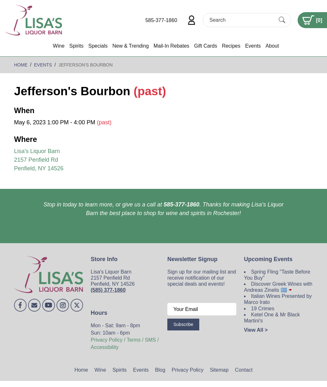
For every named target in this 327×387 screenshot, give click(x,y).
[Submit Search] (282, 20)
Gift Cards (205, 46)
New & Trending (130, 46)
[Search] (241, 20)
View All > (256, 330)
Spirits (76, 46)
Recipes (231, 46)
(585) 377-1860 (108, 290)
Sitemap (219, 370)
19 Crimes (262, 308)
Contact (244, 370)
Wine (59, 46)
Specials (97, 46)
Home (81, 370)
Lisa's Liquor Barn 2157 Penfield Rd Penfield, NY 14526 (39, 160)
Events (253, 46)
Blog (160, 370)
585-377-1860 (161, 20)
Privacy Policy (188, 370)
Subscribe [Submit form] (183, 324)
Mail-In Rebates (171, 46)
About (272, 46)
